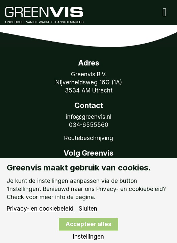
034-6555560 (88, 125)
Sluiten (88, 209)
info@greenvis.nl (88, 116)
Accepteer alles (88, 224)
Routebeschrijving (88, 138)
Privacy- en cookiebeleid (40, 209)
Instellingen (88, 237)
